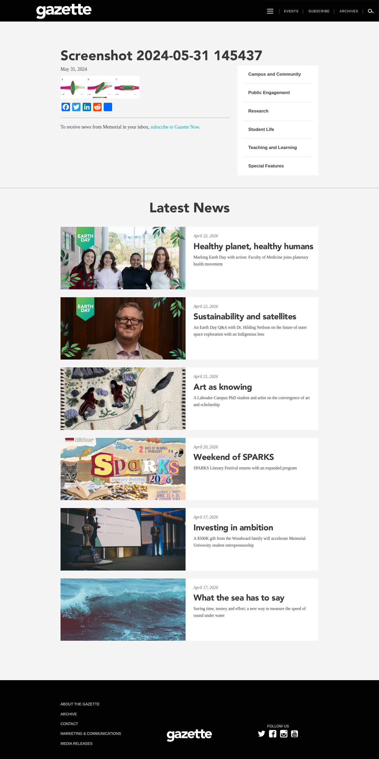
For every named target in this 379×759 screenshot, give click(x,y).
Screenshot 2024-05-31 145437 (161, 55)
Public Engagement (269, 92)
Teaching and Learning (272, 147)
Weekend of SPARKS (233, 457)
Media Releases (76, 743)
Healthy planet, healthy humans (253, 246)
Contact (69, 724)
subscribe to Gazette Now (175, 127)
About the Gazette (80, 704)
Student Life (261, 129)
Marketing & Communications (91, 733)
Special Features (266, 165)
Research (258, 111)
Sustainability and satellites (244, 316)
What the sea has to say (239, 597)
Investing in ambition (233, 527)
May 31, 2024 (74, 69)
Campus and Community (274, 74)
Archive (69, 714)
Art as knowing (222, 387)
